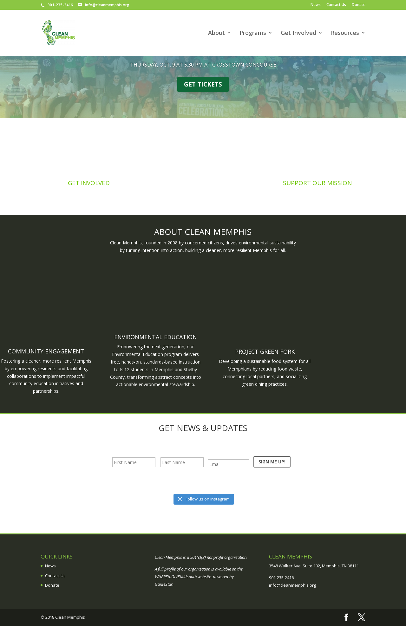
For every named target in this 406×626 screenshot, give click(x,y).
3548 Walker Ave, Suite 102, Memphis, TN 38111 (314, 566)
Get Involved (298, 33)
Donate (358, 5)
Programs (252, 33)
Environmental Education (155, 337)
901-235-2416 (281, 577)
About (216, 33)
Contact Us (336, 5)
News (316, 5)
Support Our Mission (317, 183)
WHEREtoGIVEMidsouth (176, 576)
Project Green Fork (265, 351)
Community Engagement (46, 351)
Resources (345, 33)
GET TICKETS (203, 84)
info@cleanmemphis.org (292, 585)
